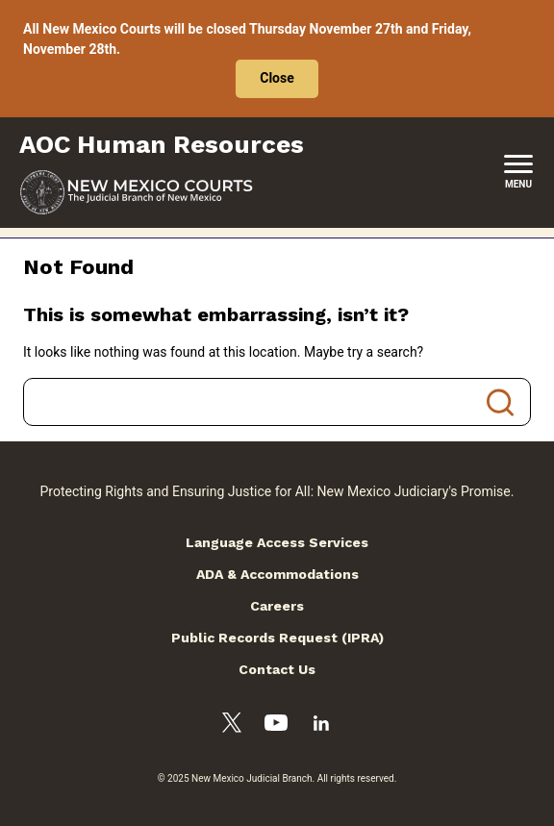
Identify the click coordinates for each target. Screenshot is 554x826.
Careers (277, 605)
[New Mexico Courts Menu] (518, 172)
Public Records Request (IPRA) (277, 637)
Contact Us (277, 669)
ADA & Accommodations (277, 574)
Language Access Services (277, 542)
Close (277, 78)
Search (500, 402)
